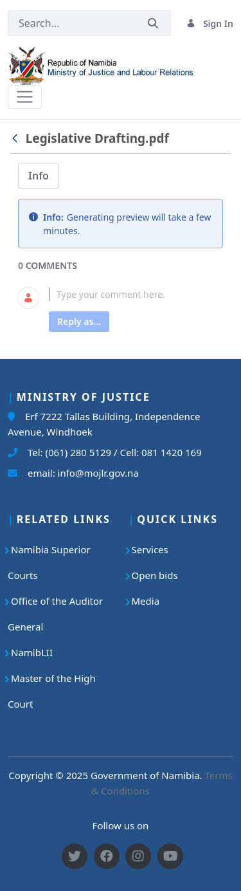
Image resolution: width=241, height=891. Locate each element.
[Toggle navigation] (25, 97)
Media (146, 600)
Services (150, 549)
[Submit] (153, 23)
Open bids (155, 575)
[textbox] (136, 294)
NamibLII (32, 652)
